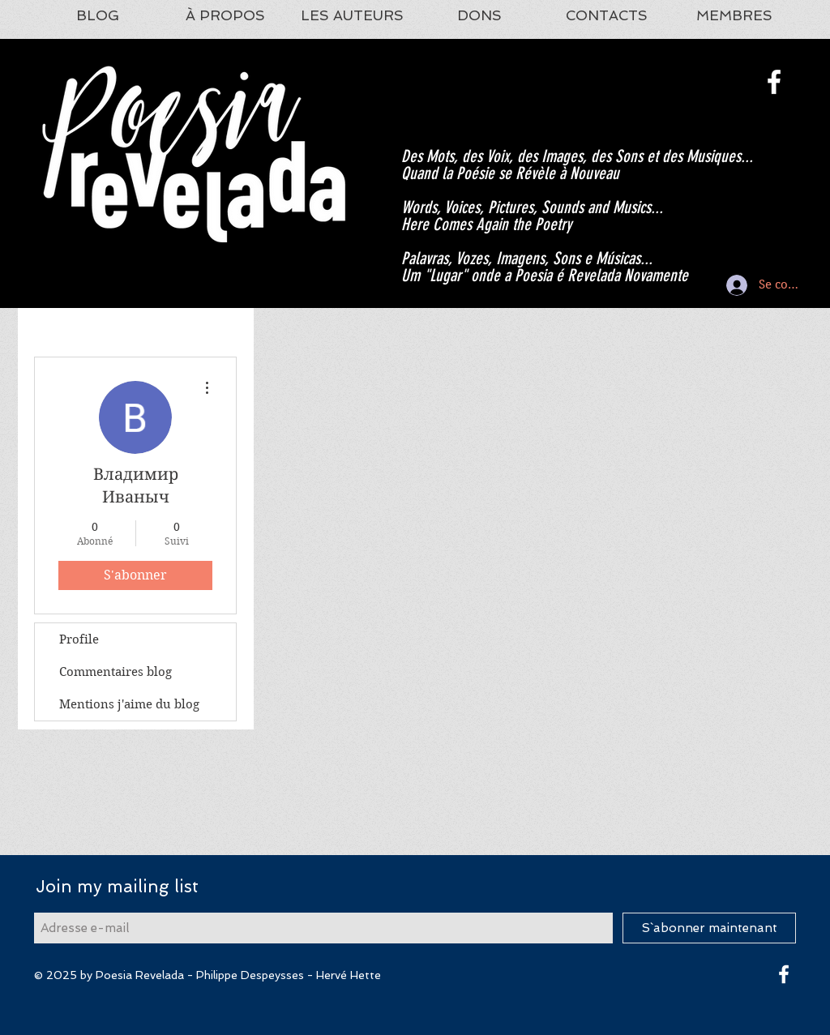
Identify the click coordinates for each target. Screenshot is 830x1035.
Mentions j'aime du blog (129, 704)
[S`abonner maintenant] (709, 928)
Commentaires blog (115, 672)
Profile (79, 639)
